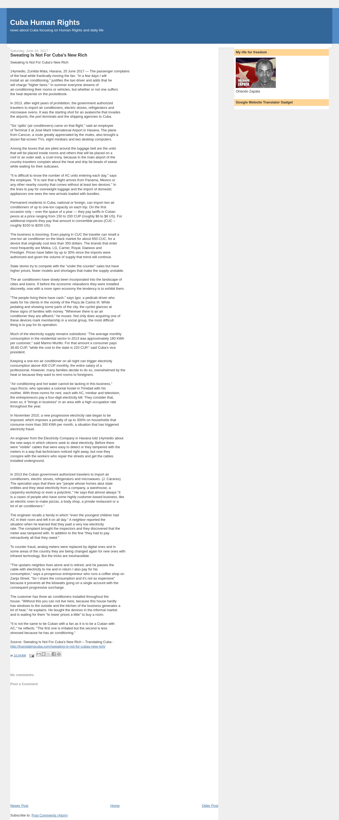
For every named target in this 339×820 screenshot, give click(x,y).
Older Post (210, 806)
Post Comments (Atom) (50, 815)
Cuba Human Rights (45, 22)
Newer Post (19, 806)
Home (115, 806)
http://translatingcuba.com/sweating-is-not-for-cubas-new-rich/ (57, 646)
